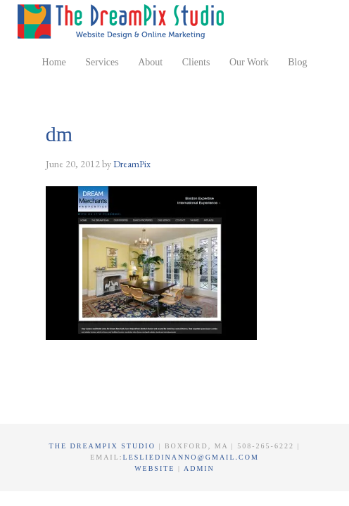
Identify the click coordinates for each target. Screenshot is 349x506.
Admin (199, 468)
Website (156, 468)
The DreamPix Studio (123, 21)
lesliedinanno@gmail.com (191, 457)
